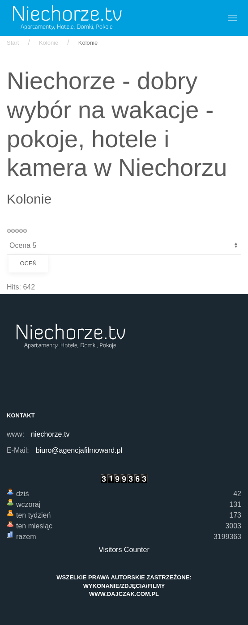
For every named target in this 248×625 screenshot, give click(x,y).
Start (13, 42)
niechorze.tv (50, 434)
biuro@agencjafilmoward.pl (79, 450)
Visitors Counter (124, 549)
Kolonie (48, 42)
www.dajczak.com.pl (124, 594)
